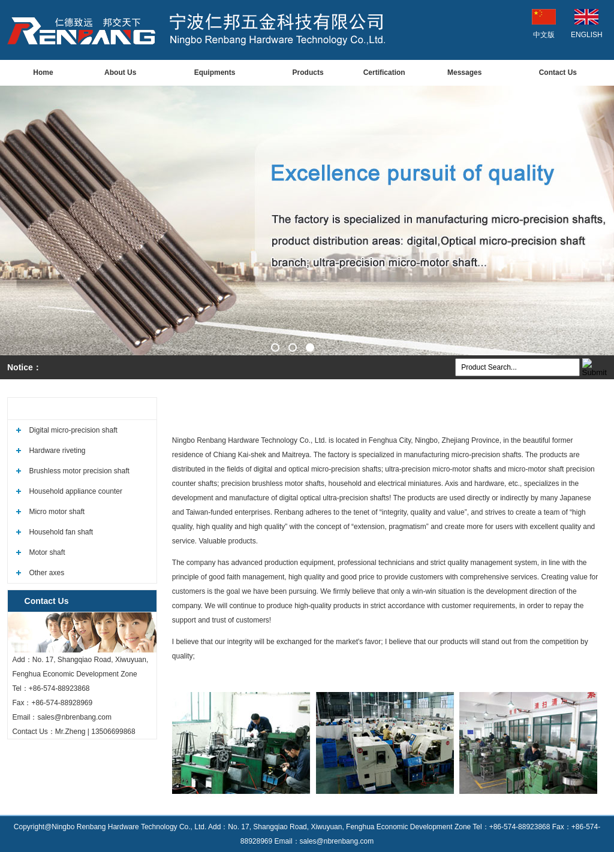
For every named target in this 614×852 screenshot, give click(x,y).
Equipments (215, 72)
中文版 (544, 35)
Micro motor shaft (57, 511)
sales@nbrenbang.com (74, 717)
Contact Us (558, 72)
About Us (120, 72)
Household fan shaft (61, 532)
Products (308, 72)
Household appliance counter (75, 491)
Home (43, 72)
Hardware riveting (57, 450)
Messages (464, 72)
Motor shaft (47, 552)
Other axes (46, 573)
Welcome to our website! (558, 408)
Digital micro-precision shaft (73, 430)
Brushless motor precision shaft (79, 471)
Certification (384, 72)
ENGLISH (587, 35)
